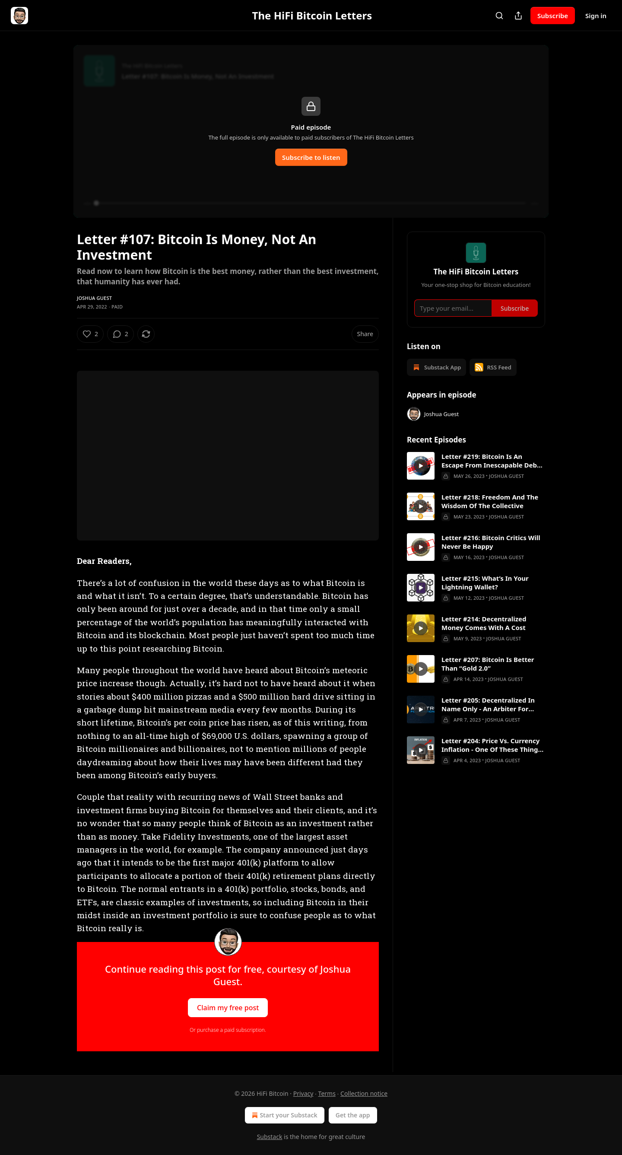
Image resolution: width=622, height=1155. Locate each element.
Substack (269, 1137)
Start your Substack (283, 1115)
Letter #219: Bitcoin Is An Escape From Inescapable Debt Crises (490, 460)
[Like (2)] (90, 334)
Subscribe (552, 15)
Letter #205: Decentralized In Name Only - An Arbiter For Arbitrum (488, 704)
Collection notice (363, 1093)
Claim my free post (228, 1007)
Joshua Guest (94, 298)
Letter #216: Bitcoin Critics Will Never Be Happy (490, 541)
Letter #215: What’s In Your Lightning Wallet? (485, 582)
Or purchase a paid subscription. (228, 1030)
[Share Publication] (518, 15)
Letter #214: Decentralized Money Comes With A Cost (484, 623)
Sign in (595, 15)
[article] (476, 466)
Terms (327, 1093)
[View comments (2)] (120, 334)
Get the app (353, 1115)
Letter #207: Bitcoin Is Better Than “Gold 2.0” (487, 663)
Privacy (303, 1093)
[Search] (499, 15)
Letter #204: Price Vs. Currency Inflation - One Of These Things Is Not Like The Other (491, 745)
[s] (421, 466)
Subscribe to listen (311, 157)
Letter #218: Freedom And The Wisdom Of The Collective (489, 501)
